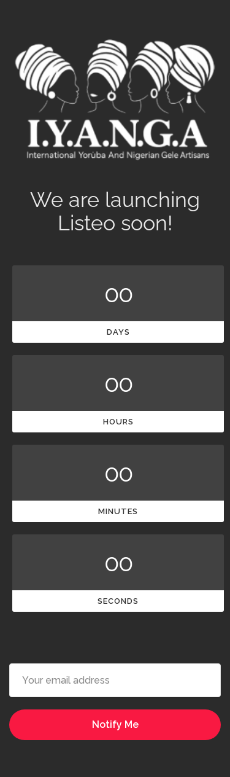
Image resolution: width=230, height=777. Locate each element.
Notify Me (115, 724)
